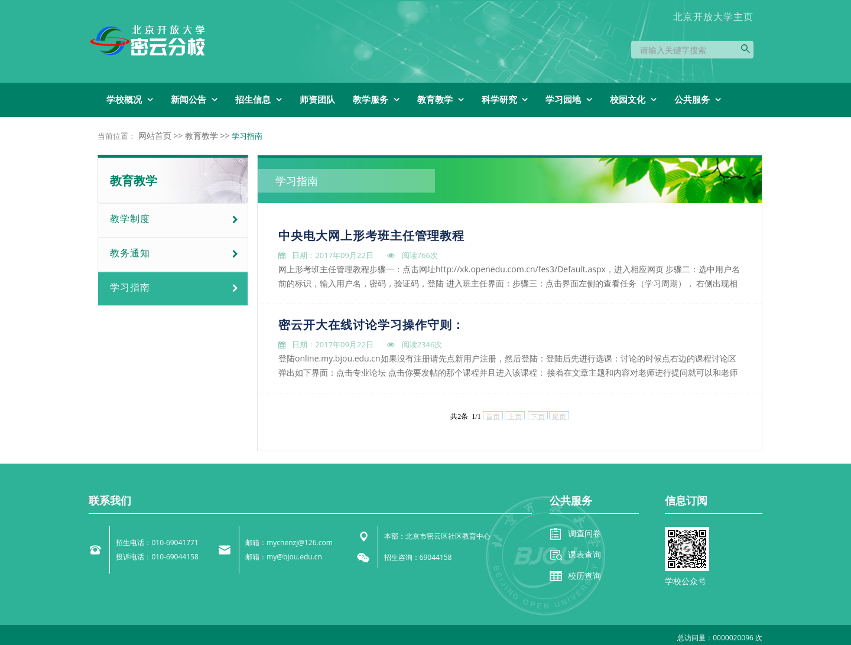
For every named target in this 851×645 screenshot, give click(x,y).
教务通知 (130, 252)
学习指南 (130, 287)
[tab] (173, 220)
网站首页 (154, 135)
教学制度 (130, 218)
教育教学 (201, 135)
